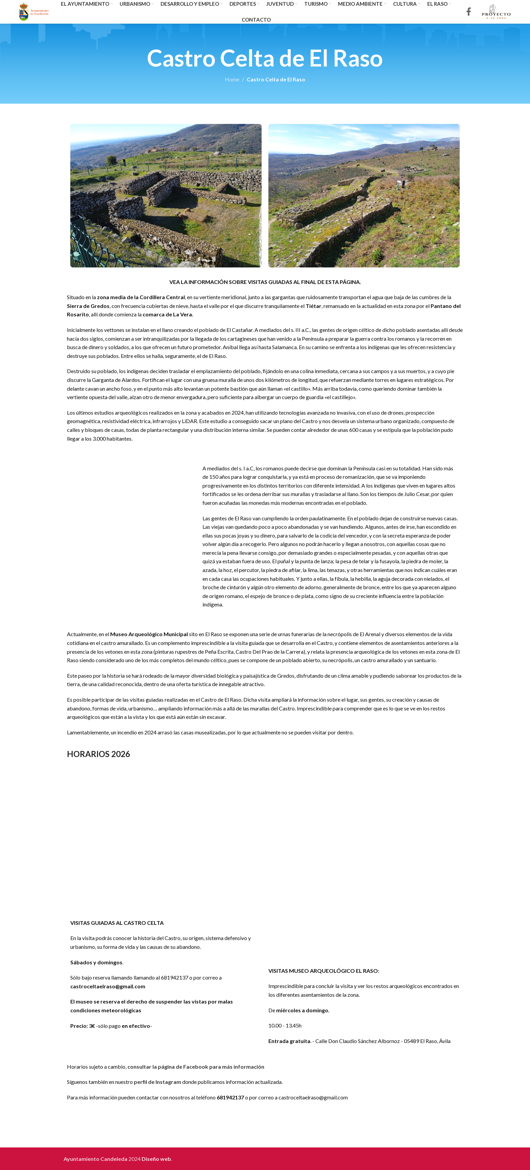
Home (232, 79)
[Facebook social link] (469, 12)
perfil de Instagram (157, 1081)
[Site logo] (34, 11)
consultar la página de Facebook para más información (195, 1066)
